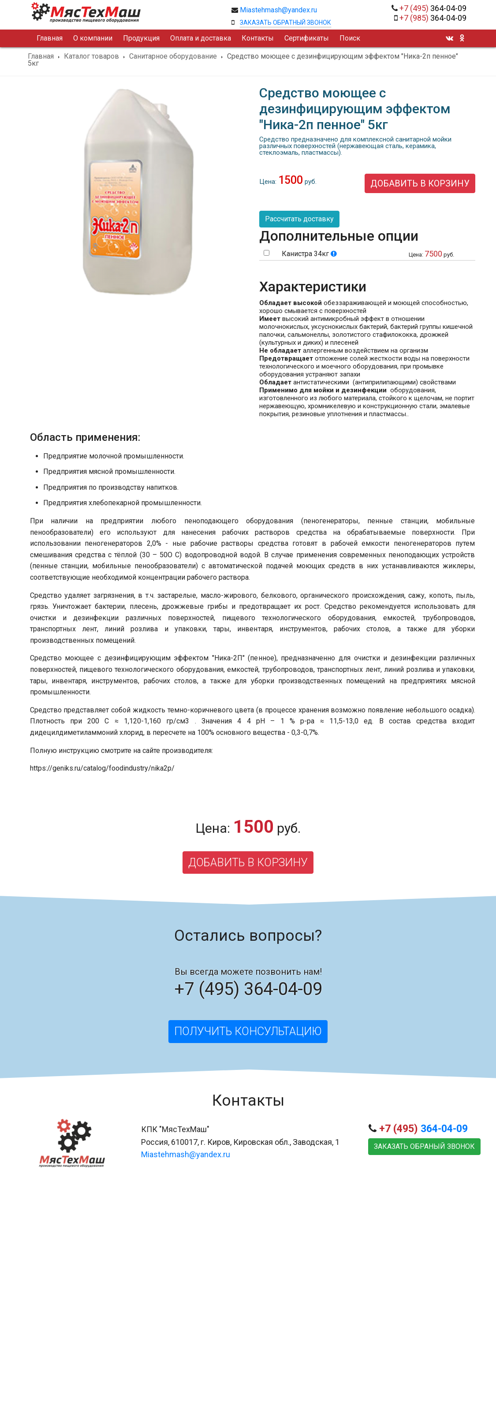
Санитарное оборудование (173, 56)
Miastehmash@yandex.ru (278, 10)
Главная (41, 56)
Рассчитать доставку (299, 219)
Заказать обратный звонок (285, 22)
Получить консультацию (248, 1031)
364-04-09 (432, 8)
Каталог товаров (91, 56)
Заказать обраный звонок (424, 1146)
